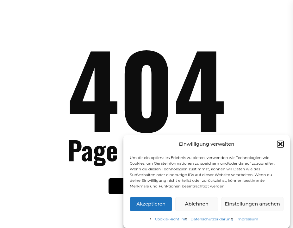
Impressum (247, 220)
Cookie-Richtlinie (171, 220)
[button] (280, 145)
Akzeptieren (150, 205)
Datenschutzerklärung (211, 220)
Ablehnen (196, 205)
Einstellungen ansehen (252, 205)
